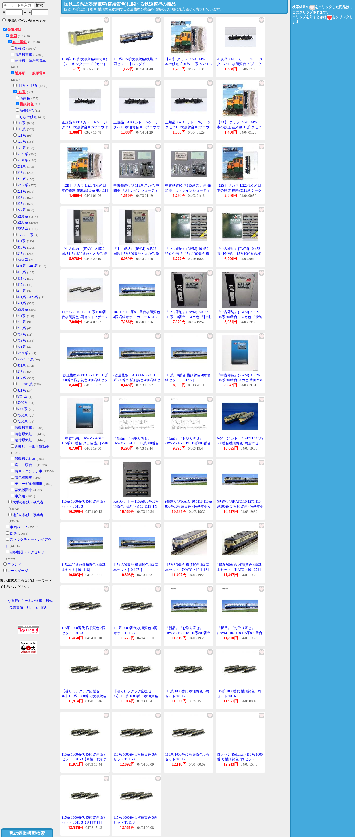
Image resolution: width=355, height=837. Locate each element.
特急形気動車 (25, 434)
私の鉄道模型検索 (27, 833)
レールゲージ (17, 571)
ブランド (14, 564)
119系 (21, 129)
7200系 (22, 421)
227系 (21, 210)
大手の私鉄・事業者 (27, 502)
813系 (21, 372)
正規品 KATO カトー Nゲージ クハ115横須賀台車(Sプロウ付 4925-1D (85, 127)
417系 (21, 285)
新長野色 (27, 110)
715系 (21, 328)
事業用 (20, 496)
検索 (39, 5)
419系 (21, 291)
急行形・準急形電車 (30, 61)
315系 (21, 254)
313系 (21, 247)
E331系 (22, 260)
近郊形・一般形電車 (30, 73)
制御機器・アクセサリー (29, 552)
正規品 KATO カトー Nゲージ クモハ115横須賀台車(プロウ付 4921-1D (239, 64)
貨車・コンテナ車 (28, 471)
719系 (21, 340)
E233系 (22, 222)
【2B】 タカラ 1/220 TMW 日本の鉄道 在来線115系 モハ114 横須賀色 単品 (85, 190)
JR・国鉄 (19, 42)
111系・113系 (27, 86)
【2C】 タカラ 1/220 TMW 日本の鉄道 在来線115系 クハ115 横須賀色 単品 (188, 64)
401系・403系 (27, 266)
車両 (13, 36)
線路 (13, 533)
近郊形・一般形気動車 (32, 446)
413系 (21, 272)
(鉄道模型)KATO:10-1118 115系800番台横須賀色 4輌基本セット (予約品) (188, 506)
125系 (21, 148)
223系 (21, 197)
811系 (21, 365)
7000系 (22, 415)
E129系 (22, 154)
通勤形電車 (23, 428)
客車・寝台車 (25, 465)
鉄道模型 (14, 30)
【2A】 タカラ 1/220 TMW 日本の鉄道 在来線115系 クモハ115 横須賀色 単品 (239, 127)
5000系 (22, 403)
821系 (21, 390)
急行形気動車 (25, 440)
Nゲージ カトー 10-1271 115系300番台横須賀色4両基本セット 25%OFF (240, 443)
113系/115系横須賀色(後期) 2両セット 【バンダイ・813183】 (135, 64)
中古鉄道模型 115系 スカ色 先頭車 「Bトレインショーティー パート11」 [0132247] (188, 190)
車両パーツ (18, 527)
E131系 (22, 160)
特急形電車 (23, 55)
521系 (21, 303)
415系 (21, 278)
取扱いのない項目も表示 (24, 20)
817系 (21, 378)
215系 (21, 179)
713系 (21, 322)
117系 (21, 123)
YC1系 (22, 397)
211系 (21, 166)
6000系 (22, 409)
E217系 (22, 185)
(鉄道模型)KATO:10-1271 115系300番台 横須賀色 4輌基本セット (240, 506)
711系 (21, 316)
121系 (21, 135)
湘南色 (25, 98)
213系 (21, 173)
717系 (21, 334)
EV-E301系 (25, 235)
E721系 (22, 353)
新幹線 (20, 48)
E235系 (22, 229)
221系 (21, 191)
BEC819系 (25, 384)
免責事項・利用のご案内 (28, 608)
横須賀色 (27, 104)
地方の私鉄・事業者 (27, 515)
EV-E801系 (25, 359)
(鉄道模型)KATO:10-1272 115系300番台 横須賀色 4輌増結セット (136, 380)
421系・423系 (27, 297)
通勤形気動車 (25, 459)
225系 (21, 204)
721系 (21, 347)
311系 (21, 241)
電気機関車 (23, 477)
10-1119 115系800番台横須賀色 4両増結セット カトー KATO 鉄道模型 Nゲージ (136, 316)
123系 (21, 141)
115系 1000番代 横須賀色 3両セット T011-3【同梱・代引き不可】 (84, 759)
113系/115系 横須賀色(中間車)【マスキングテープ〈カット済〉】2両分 (84, 64)
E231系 (22, 216)
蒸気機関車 (23, 490)
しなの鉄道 (28, 117)
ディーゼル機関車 (28, 484)
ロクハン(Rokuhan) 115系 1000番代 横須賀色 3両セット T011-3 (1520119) (240, 759)
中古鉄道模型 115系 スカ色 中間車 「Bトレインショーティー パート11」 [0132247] (136, 190)
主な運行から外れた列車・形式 (28, 601)
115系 (21, 92)
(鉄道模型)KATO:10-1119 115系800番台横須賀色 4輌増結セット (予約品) (85, 380)
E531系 (22, 309)
